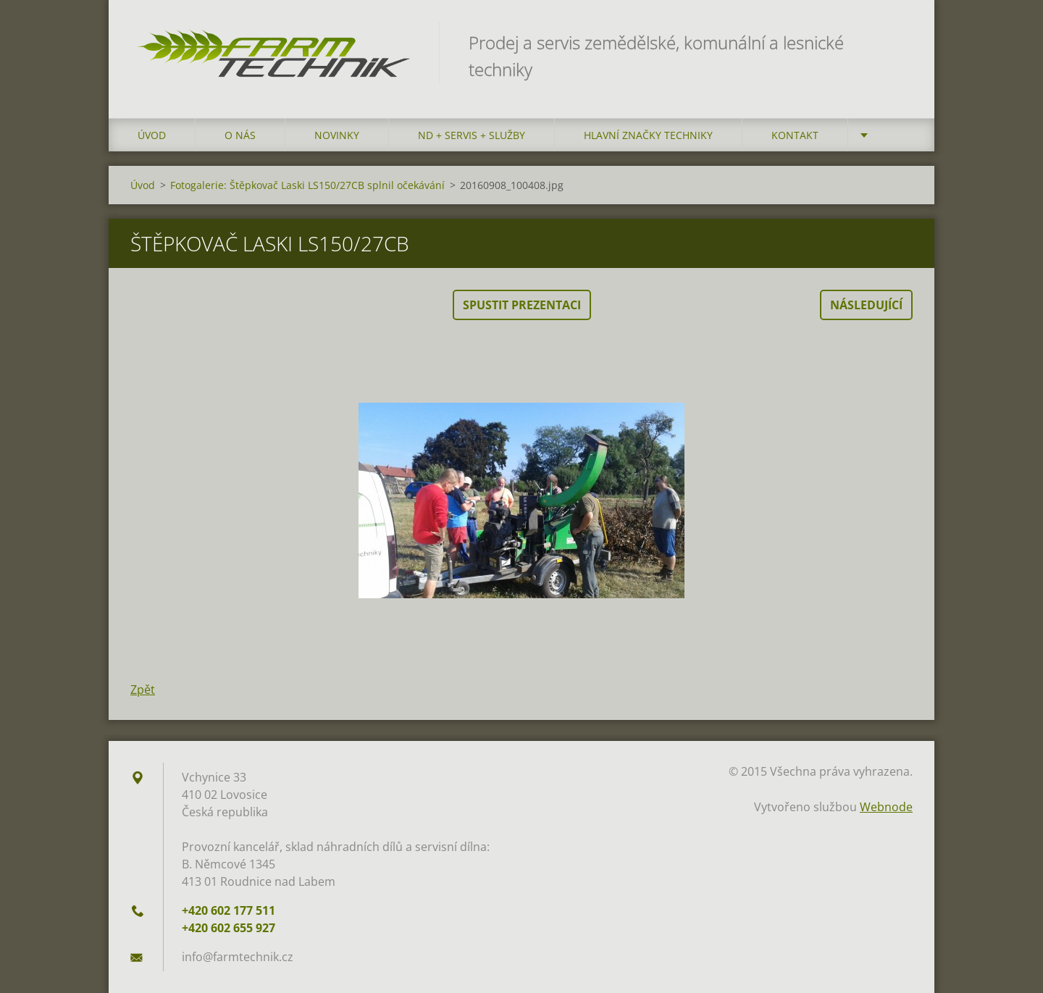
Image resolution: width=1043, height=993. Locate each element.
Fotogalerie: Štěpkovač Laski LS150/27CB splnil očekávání (307, 185)
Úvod (152, 135)
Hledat (896, 42)
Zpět (142, 689)
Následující (866, 305)
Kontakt (794, 135)
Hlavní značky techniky (648, 135)
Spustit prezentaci (522, 305)
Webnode (886, 807)
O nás (240, 135)
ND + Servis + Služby (471, 135)
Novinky (336, 135)
